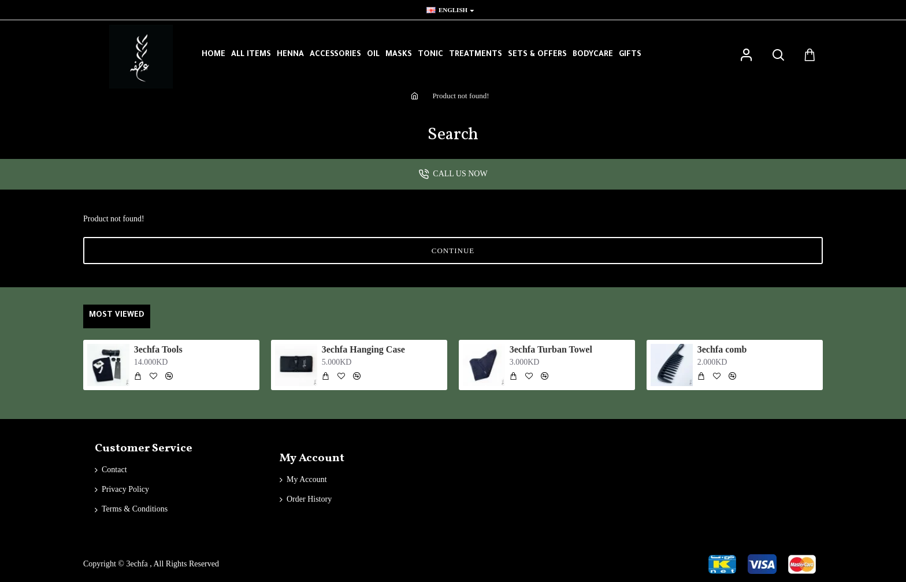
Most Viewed (116, 315)
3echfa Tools (158, 349)
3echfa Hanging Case (363, 349)
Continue (453, 250)
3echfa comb (722, 349)
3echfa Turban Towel (551, 349)
